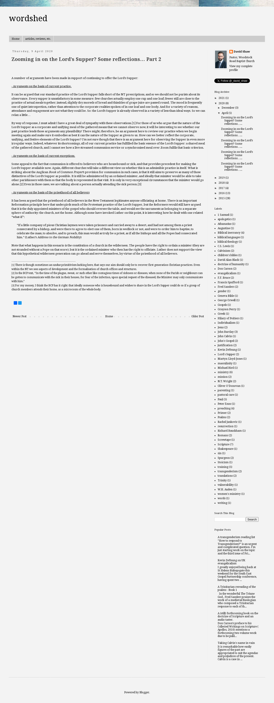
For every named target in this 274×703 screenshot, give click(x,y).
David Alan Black (228, 259)
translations (225, 475)
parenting (224, 390)
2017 (222, 188)
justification (225, 345)
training (223, 467)
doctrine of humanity (231, 264)
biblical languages (229, 237)
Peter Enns (224, 403)
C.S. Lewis (224, 246)
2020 (222, 103)
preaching (224, 408)
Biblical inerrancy (229, 232)
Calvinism (224, 250)
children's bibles (228, 255)
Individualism (226, 322)
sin (219, 453)
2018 (222, 182)
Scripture (223, 444)
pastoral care (226, 394)
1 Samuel (223, 214)
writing (222, 503)
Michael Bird (226, 367)
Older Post (197, 316)
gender (222, 291)
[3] (139, 184)
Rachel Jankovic (228, 421)
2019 (222, 177)
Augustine (224, 228)
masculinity (225, 363)
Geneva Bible (226, 295)
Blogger (144, 692)
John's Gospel (226, 340)
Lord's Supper (226, 354)
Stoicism (223, 462)
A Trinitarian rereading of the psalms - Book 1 (237, 588)
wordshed (28, 18)
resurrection (225, 426)
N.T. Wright (225, 381)
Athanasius (224, 223)
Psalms (222, 417)
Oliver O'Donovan (229, 385)
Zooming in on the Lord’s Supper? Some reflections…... (237, 120)
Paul (220, 399)
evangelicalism (227, 273)
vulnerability (226, 484)
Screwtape (224, 439)
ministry (223, 372)
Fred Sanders (226, 286)
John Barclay (226, 331)
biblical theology (228, 241)
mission (223, 376)
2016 (222, 193)
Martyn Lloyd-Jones (230, 358)
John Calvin (225, 336)
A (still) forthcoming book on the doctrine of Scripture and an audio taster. (238, 616)
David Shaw (242, 51)
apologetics (225, 219)
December (228, 107)
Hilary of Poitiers (228, 318)
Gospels (222, 304)
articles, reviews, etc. (38, 38)
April (225, 113)
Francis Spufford (228, 282)
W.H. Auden (225, 489)
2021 (222, 98)
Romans (223, 435)
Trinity (222, 480)
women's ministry (229, 493)
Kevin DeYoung (227, 349)
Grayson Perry (227, 309)
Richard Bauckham (230, 430)
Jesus (221, 327)
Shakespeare (225, 448)
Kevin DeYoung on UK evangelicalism (231, 562)
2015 (222, 198)
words (221, 498)
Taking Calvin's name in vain (236, 642)
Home (15, 38)
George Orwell (227, 300)
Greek (221, 313)
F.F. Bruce (224, 277)
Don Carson (225, 268)
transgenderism (228, 471)
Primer (222, 412)
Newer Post (20, 316)
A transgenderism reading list (236, 537)
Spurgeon (224, 457)
